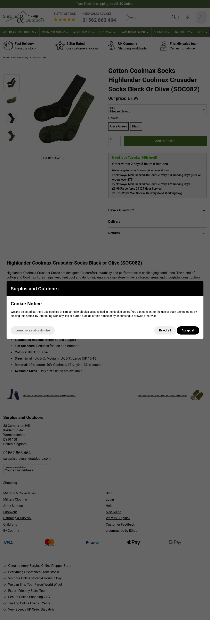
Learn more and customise (33, 330)
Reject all (165, 330)
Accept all (188, 330)
